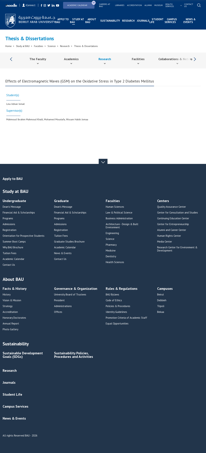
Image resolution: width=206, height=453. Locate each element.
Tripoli (160, 306)
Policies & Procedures (118, 306)
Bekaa (160, 312)
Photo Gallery (10, 329)
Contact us (188, 5)
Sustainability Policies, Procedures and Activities (73, 355)
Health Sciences (115, 262)
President (59, 300)
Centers (163, 201)
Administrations (63, 306)
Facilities (138, 59)
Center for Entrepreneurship (173, 224)
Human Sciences (115, 206)
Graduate (61, 201)
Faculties (38, 46)
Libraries (119, 5)
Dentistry (111, 256)
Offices (58, 312)
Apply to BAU (62, 21)
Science (52, 46)
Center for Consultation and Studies (177, 212)
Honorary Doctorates (14, 317)
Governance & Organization (75, 289)
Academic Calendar (80, 4)
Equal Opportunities (117, 323)
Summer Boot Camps (14, 241)
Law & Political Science (119, 212)
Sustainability (110, 20)
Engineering (112, 233)
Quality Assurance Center (171, 206)
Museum (158, 5)
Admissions (9, 224)
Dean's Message (12, 206)
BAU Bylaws (112, 294)
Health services (169, 5)
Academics (71, 59)
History (7, 294)
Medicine (111, 250)
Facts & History (15, 289)
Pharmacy (111, 244)
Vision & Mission (12, 300)
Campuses (165, 289)
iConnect (28, 5)
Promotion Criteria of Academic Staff (126, 317)
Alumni (148, 5)
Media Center (164, 241)
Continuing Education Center (173, 218)
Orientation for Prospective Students (23, 235)
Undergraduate (14, 201)
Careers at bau (104, 5)
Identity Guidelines (116, 312)
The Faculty (37, 59)
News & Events (189, 21)
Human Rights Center (169, 235)
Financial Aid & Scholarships (19, 212)
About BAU (90, 21)
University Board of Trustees (70, 294)
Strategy (8, 306)
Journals (143, 20)
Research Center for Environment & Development (177, 249)
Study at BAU (77, 21)
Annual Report (11, 323)
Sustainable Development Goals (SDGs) (23, 355)
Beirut (160, 294)
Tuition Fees (9, 253)
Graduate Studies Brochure (69, 241)
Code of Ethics (114, 300)
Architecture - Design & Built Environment (122, 226)
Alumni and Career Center (171, 230)
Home (8, 46)
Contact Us (9, 264)
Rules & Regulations (121, 289)
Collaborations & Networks (177, 59)
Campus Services (171, 21)
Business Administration (119, 218)
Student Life (156, 21)
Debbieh (161, 300)
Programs (8, 218)
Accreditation (134, 5)
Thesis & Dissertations (86, 46)
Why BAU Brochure (13, 247)
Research (128, 20)
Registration (9, 230)
